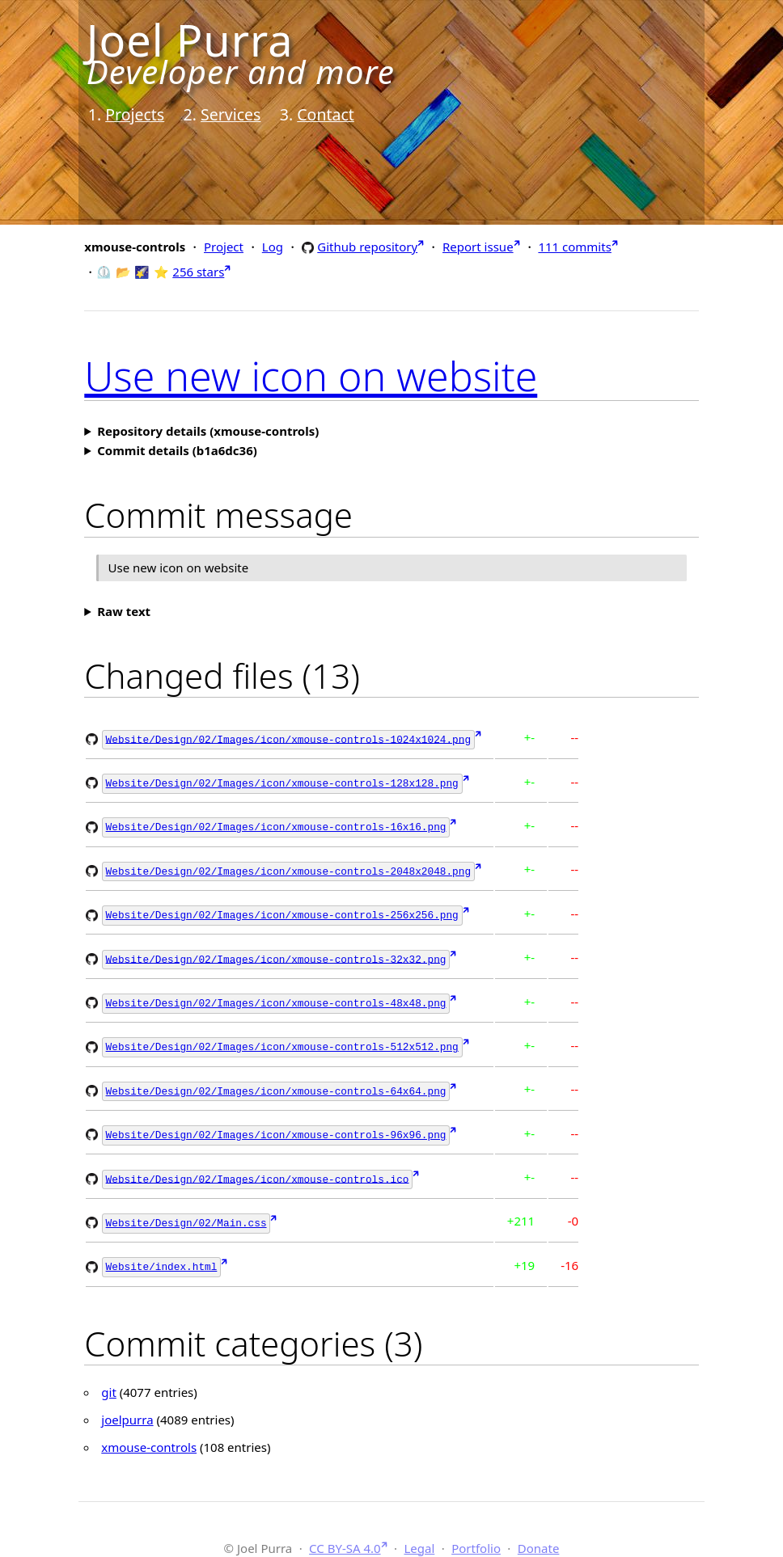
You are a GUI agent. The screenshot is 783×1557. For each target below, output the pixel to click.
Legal (419, 1533)
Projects (134, 114)
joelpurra (127, 1405)
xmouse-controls (149, 1432)
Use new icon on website (310, 375)
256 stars (198, 272)
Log (272, 246)
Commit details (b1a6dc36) (177, 450)
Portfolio (476, 1533)
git (108, 1377)
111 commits (574, 246)
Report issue (478, 246)
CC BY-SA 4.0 (345, 1533)
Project (223, 246)
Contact (325, 114)
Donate (539, 1533)
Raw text (123, 611)
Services (230, 114)
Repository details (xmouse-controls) (208, 431)
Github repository (367, 246)
